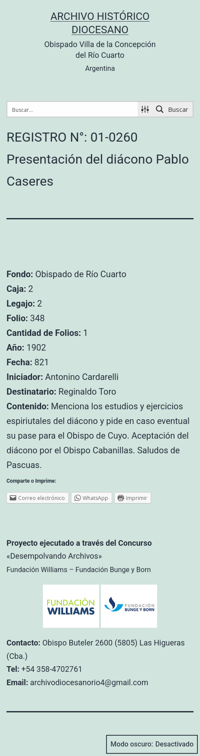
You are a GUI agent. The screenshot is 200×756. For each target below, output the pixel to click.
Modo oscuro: (152, 744)
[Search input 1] (73, 109)
